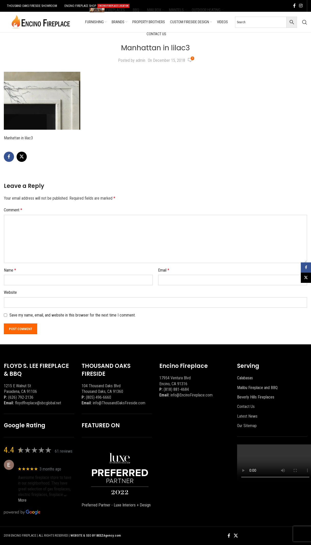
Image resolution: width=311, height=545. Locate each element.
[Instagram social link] (300, 6)
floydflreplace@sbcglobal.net (38, 403)
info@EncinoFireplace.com (192, 395)
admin (140, 60)
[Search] (305, 22)
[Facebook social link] (294, 6)
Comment (13, 210)
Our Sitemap (247, 425)
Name (10, 270)
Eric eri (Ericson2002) (36, 462)
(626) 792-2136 (20, 397)
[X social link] (22, 157)
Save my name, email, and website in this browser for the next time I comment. (72, 315)
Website (10, 292)
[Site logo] (41, 21)
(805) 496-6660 (98, 397)
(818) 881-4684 (176, 389)
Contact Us (246, 406)
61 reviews (63, 451)
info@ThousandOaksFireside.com (119, 403)
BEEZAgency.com (108, 535)
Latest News (247, 416)
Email (163, 270)
